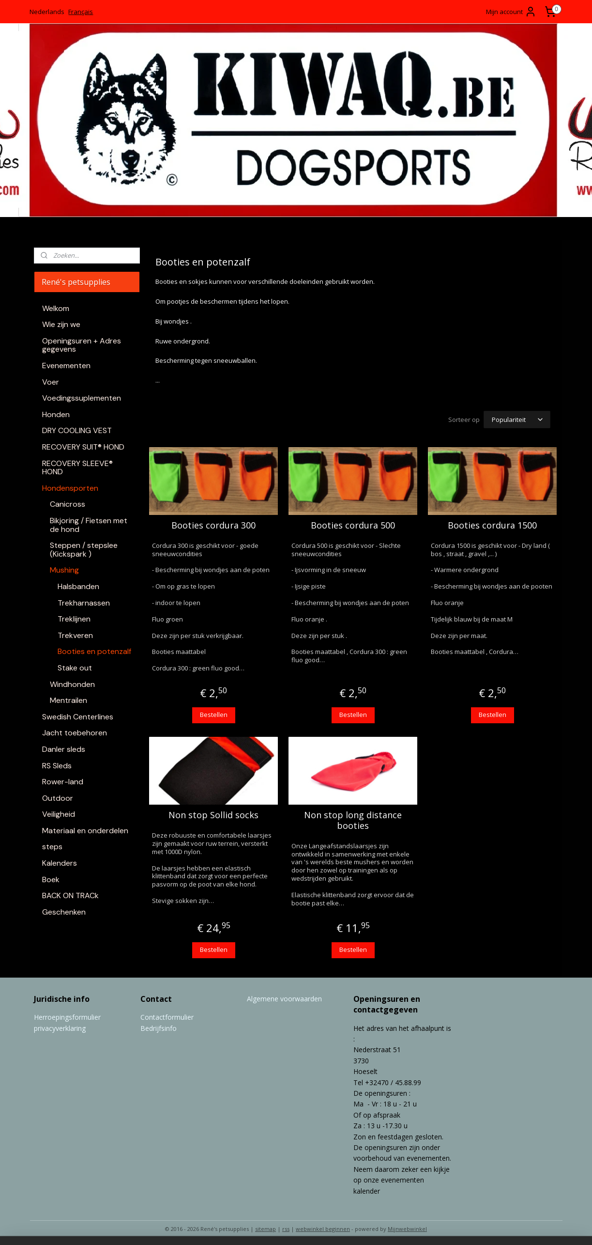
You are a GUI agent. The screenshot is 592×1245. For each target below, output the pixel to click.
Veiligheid (58, 814)
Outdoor (57, 798)
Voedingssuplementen (81, 398)
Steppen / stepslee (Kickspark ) (84, 549)
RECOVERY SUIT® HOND (83, 447)
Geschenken (64, 912)
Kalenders (59, 863)
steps (52, 846)
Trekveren (75, 635)
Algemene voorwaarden (284, 997)
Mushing (64, 570)
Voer (50, 382)
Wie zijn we (61, 324)
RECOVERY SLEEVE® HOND (77, 467)
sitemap (265, 1227)
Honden (56, 414)
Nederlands (47, 11)
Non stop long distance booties (353, 819)
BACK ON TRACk (70, 895)
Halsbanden (78, 586)
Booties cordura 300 (213, 524)
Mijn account (511, 11)
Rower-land (62, 782)
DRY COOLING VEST (77, 430)
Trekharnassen (84, 603)
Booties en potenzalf (94, 651)
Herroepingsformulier (67, 1015)
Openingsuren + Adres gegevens (81, 345)
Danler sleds (63, 749)
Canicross (67, 504)
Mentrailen (68, 700)
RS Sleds (57, 766)
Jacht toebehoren (74, 733)
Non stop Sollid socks (213, 814)
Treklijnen (74, 619)
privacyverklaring (60, 1026)
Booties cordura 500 (353, 524)
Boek (51, 879)
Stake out (75, 668)
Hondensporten (70, 488)
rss (285, 1227)
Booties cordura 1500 (492, 524)
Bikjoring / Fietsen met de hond (88, 524)
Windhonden (72, 684)
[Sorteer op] (517, 418)
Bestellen (214, 713)
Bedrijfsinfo (158, 1026)
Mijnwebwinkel (407, 1227)
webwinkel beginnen (323, 1227)
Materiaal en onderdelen (85, 830)
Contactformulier (167, 1015)
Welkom (55, 308)
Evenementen (66, 365)
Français (80, 11)
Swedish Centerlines (77, 717)
